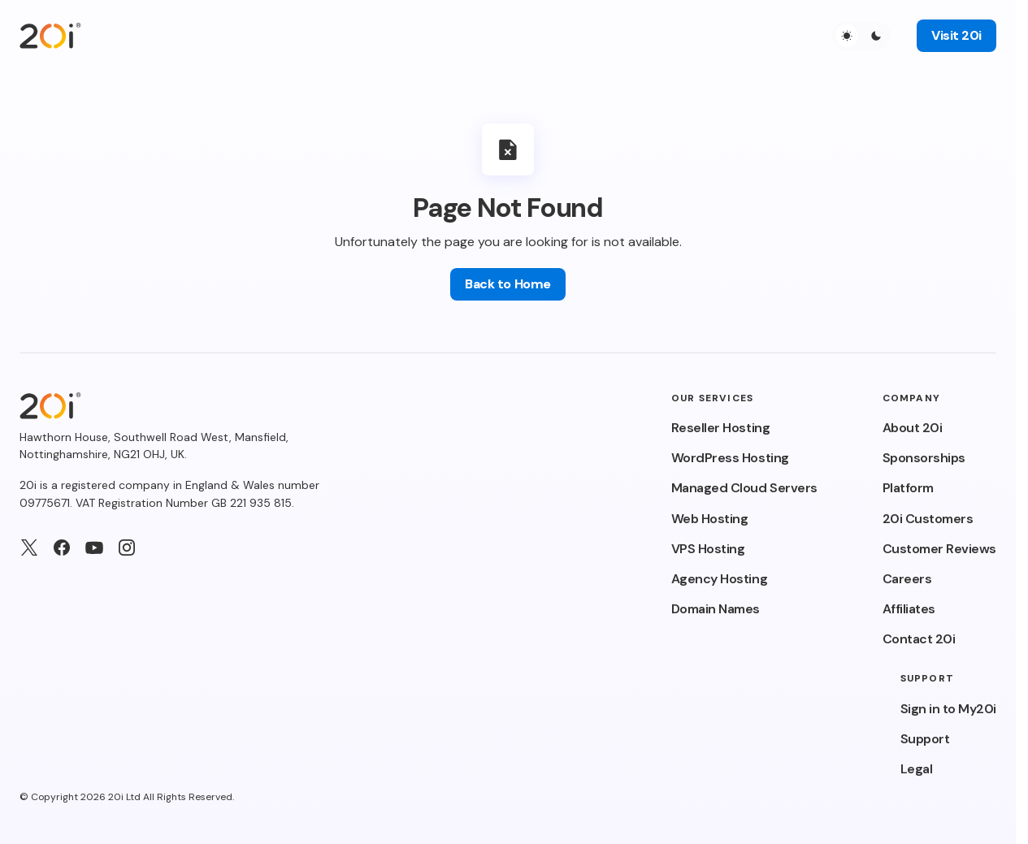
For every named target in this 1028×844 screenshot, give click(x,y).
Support (925, 738)
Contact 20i (919, 638)
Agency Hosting (719, 578)
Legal (916, 768)
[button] (861, 35)
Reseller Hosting (720, 427)
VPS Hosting (708, 548)
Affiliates (909, 608)
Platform (908, 487)
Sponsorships (924, 457)
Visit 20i (956, 35)
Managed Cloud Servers (744, 487)
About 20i (913, 427)
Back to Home (507, 283)
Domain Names (715, 608)
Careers (907, 578)
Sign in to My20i (948, 708)
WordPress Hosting (730, 457)
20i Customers (928, 518)
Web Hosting (709, 518)
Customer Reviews (939, 548)
